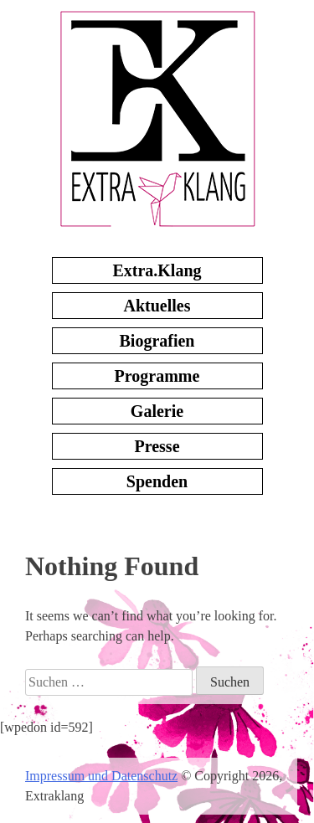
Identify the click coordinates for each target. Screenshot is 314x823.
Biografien (157, 341)
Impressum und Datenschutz (101, 776)
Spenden (157, 481)
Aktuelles (157, 305)
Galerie (157, 411)
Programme (157, 376)
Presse (156, 446)
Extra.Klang (156, 270)
